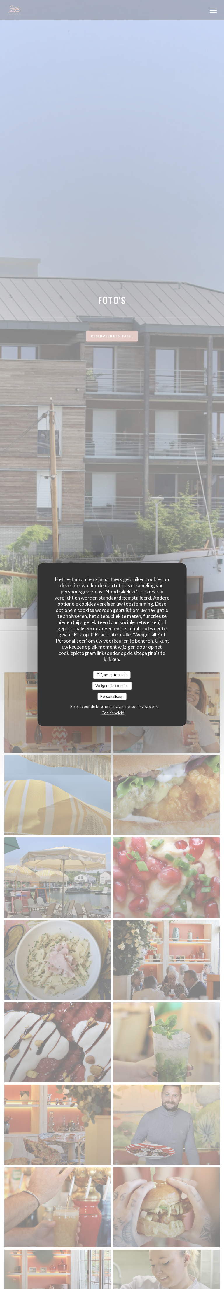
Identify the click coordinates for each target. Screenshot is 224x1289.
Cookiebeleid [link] (113, 712)
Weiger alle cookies (111, 685)
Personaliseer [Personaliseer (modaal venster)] (111, 696)
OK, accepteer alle (112, 674)
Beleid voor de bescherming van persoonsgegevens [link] (114, 706)
